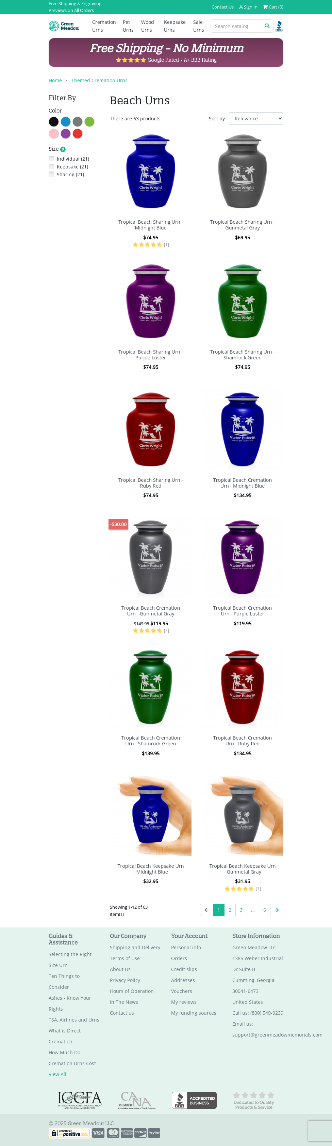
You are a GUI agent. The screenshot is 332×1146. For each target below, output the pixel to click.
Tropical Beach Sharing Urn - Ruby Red (150, 483)
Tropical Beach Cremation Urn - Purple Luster (242, 611)
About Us (120, 969)
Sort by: (217, 118)
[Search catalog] (236, 26)
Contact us (122, 1013)
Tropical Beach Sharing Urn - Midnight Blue (150, 225)
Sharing (70, 174)
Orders (179, 958)
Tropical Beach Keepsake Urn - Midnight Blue (150, 869)
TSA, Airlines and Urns (74, 1019)
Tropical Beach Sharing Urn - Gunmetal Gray (242, 225)
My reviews (184, 1002)
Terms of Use (125, 958)
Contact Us (223, 7)
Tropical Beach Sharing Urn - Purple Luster (150, 354)
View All (57, 1074)
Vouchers (181, 991)
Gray (82, 121)
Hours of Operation (132, 991)
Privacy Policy (125, 980)
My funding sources (193, 1013)
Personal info (186, 947)
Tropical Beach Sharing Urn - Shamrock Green (242, 354)
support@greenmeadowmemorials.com (277, 1034)
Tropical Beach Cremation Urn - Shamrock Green (150, 740)
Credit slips (184, 969)
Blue (70, 121)
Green (94, 121)
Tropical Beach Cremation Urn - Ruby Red (242, 740)
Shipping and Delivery (135, 947)
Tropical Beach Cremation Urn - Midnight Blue (242, 483)
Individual (73, 158)
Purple (70, 133)
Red (82, 133)
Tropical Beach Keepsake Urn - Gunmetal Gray (242, 869)
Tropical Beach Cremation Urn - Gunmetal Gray (150, 611)
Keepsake (72, 166)
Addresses (183, 980)
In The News (124, 1002)
